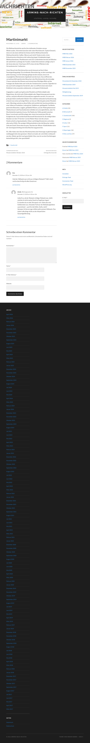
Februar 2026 (10, 321)
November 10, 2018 (12, 43)
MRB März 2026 (67, 53)
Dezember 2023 (11, 413)
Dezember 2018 (11, 632)
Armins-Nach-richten (45, 12)
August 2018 (10, 647)
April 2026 (9, 314)
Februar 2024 (10, 406)
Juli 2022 (9, 475)
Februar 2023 (10, 449)
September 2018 (11, 643)
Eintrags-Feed (66, 177)
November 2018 (11, 636)
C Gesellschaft (13, 145)
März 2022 (9, 490)
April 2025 (9, 354)
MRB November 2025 (69, 68)
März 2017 (9, 709)
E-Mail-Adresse (11, 275)
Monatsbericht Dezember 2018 (71, 81)
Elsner (64, 150)
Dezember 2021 (11, 501)
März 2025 (9, 358)
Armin (23, 43)
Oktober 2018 (10, 639)
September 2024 (11, 380)
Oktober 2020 (10, 552)
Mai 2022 (9, 482)
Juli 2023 (9, 431)
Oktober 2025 (10, 336)
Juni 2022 (9, 479)
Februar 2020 (10, 581)
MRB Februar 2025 (75, 157)
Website (8, 283)
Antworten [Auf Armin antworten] (21, 217)
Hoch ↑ (81, 736)
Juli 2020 (9, 563)
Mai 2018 (9, 658)
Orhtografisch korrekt (50, 151)
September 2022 (11, 468)
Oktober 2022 (10, 464)
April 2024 (9, 398)
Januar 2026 (10, 325)
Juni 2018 (9, 654)
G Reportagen (66, 130)
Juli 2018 (9, 650)
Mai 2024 (9, 395)
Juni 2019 (9, 610)
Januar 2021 (10, 541)
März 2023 (9, 446)
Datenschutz (10, 726)
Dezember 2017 (11, 676)
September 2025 (11, 340)
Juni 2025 (9, 347)
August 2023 (10, 427)
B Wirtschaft (66, 112)
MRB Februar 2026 (68, 57)
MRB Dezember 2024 (68, 84)
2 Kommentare (33, 43)
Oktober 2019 (10, 596)
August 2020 (10, 559)
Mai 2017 (9, 702)
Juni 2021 (9, 522)
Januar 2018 (10, 672)
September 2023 (11, 424)
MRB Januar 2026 (67, 61)
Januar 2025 (10, 365)
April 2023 (9, 442)
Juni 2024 (9, 391)
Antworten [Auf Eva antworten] (16, 185)
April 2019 (9, 617)
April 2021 (9, 530)
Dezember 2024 (11, 369)
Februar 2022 (10, 493)
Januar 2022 (10, 497)
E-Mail (64, 197)
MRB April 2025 (72, 146)
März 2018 (9, 665)
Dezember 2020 (11, 544)
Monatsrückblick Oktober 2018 (15, 151)
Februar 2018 (10, 669)
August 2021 (10, 515)
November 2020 (11, 548)
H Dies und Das (67, 134)
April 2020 (9, 574)
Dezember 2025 (11, 329)
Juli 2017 (9, 694)
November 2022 (11, 460)
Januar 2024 (10, 409)
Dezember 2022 (11, 457)
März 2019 (9, 621)
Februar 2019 (10, 625)
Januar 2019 (10, 628)
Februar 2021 (10, 537)
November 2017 (11, 680)
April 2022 (9, 486)
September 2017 (11, 687)
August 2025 (10, 343)
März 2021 (9, 533)
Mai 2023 (9, 438)
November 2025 (11, 332)
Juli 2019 (9, 607)
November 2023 (11, 416)
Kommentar (10, 245)
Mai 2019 (9, 614)
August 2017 (10, 691)
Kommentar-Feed (67, 181)
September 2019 (11, 599)
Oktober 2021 (10, 508)
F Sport (64, 126)
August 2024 (10, 384)
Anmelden (65, 174)
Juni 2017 (9, 698)
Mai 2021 (9, 526)
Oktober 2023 (10, 420)
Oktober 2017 (10, 683)
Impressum (9, 722)
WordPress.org (67, 184)
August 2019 (10, 603)
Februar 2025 (10, 362)
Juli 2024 (9, 387)
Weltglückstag (66, 92)
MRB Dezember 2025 (68, 64)
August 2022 (10, 471)
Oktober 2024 (10, 376)
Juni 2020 (9, 566)
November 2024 (11, 373)
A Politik (65, 108)
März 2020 (9, 577)
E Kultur (64, 123)
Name (8, 266)
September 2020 (11, 555)
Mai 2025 (9, 351)
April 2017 (9, 705)
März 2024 (9, 402)
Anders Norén (72, 736)
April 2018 (9, 661)
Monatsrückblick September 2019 (72, 95)
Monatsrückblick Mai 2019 (70, 88)
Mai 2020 (9, 570)
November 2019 (11, 592)
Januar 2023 (10, 453)
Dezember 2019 (11, 588)
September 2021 (11, 512)
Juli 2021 (9, 519)
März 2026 (9, 318)
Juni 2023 (9, 435)
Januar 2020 (10, 585)
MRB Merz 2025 (73, 150)
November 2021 (11, 504)
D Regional (65, 119)
